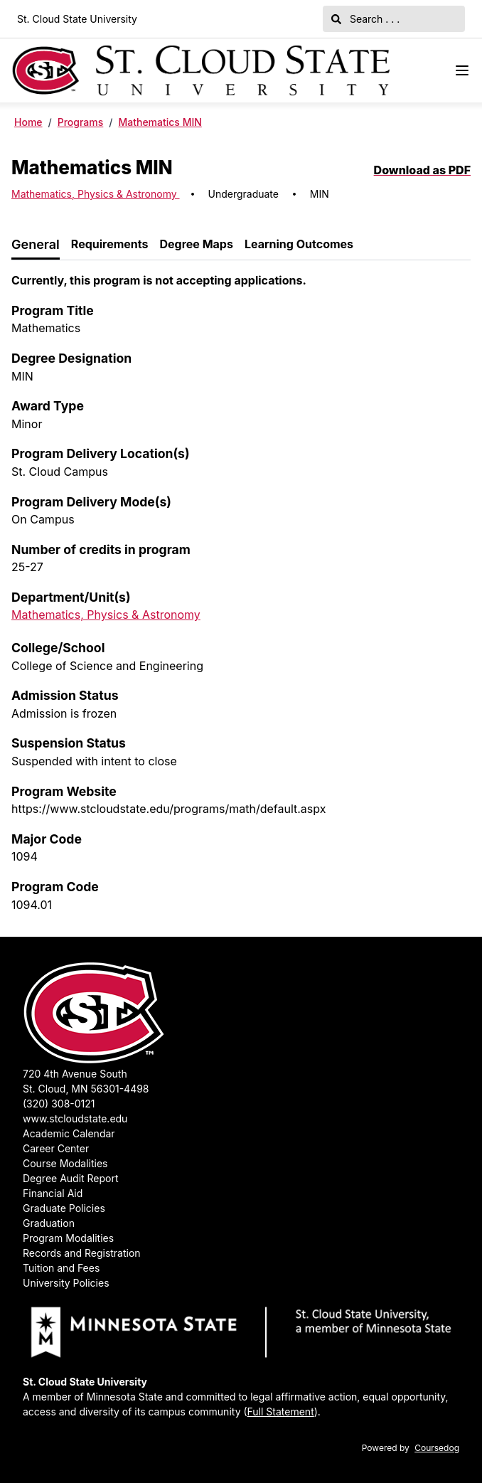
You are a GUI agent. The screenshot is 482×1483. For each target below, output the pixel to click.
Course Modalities (65, 1163)
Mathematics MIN (159, 122)
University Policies (66, 1283)
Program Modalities (68, 1238)
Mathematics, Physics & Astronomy (95, 194)
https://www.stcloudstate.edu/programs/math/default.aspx (168, 809)
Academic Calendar (69, 1133)
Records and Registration (82, 1253)
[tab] (35, 245)
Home (28, 122)
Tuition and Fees (61, 1268)
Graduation (49, 1223)
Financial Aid (52, 1193)
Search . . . (365, 19)
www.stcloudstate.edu (75, 1118)
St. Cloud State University (77, 19)
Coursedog (436, 1447)
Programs (81, 122)
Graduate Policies (64, 1208)
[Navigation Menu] (462, 70)
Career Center (56, 1148)
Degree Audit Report (71, 1178)
